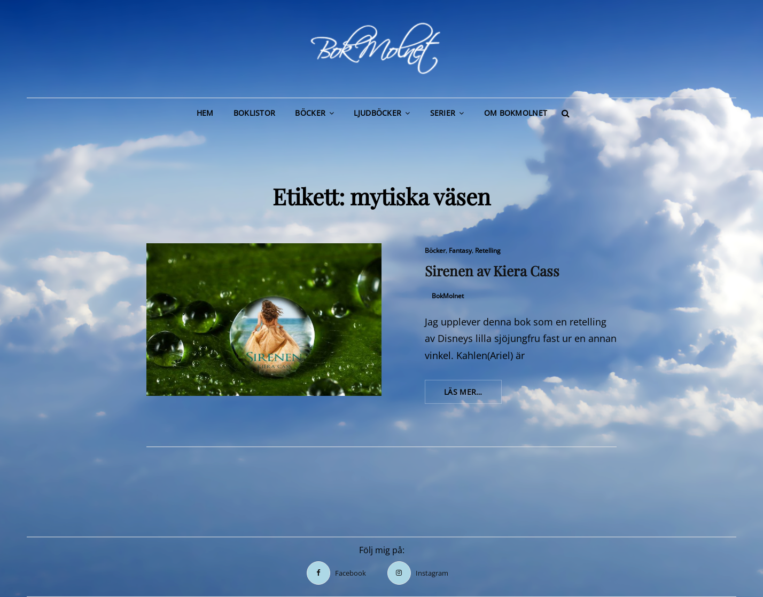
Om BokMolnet (515, 113)
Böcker (310, 113)
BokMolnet (448, 295)
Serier (443, 113)
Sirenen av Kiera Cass (492, 270)
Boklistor (254, 113)
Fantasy (460, 250)
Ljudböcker (377, 113)
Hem (205, 113)
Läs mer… (473, 395)
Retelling (488, 250)
